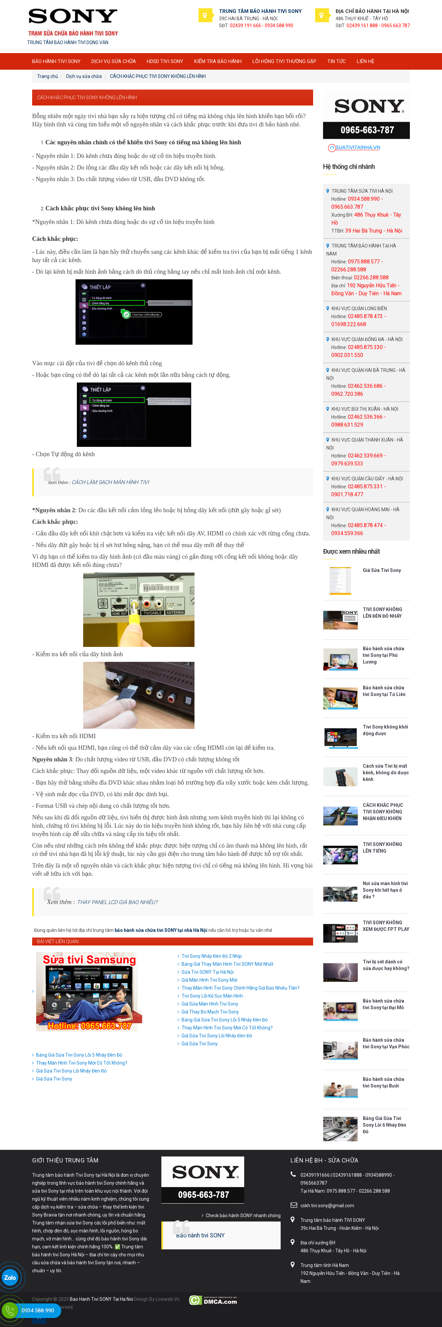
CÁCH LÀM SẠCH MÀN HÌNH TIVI (110, 482)
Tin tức (336, 61)
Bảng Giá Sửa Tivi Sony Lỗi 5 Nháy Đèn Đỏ (225, 1019)
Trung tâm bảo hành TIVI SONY (333, 1220)
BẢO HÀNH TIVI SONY (56, 61)
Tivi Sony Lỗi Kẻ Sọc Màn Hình (212, 996)
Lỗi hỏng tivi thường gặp (284, 61)
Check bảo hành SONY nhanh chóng (243, 1215)
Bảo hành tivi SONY (200, 1235)
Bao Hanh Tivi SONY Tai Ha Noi (101, 1299)
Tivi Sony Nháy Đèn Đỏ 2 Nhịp (212, 956)
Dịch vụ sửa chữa (113, 61)
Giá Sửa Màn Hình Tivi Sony (210, 1004)
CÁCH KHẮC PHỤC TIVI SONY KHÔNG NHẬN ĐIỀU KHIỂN (383, 812)
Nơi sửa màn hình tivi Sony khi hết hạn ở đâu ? (385, 890)
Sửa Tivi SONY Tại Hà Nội (208, 972)
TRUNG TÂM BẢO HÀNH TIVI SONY (260, 11)
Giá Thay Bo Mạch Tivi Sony (210, 1011)
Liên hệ (365, 61)
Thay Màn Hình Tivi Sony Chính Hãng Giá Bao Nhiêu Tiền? (241, 988)
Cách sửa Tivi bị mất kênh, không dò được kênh (386, 772)
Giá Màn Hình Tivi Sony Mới (209, 980)
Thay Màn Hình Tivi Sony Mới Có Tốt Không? (227, 1027)
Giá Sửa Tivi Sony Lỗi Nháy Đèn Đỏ (217, 1035)
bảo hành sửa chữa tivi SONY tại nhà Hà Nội (161, 930)
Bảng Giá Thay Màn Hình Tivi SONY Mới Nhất (227, 964)
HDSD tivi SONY (165, 61)
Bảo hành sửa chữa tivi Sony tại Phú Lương (383, 655)
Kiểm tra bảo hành (218, 61)
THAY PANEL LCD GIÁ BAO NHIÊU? (117, 902)
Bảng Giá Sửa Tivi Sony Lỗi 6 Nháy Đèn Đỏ (384, 1125)
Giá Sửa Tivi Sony (200, 1043)
